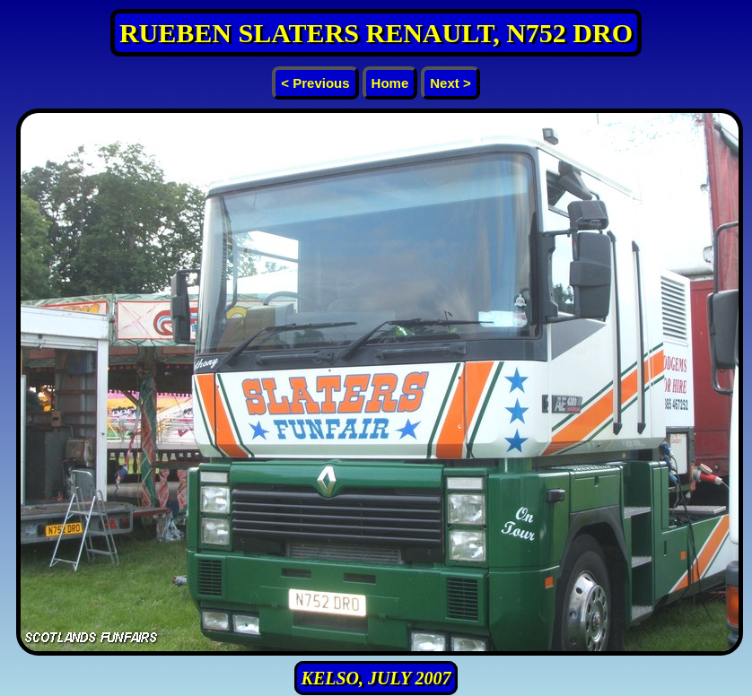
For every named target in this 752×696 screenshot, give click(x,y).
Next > (450, 83)
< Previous (315, 83)
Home (390, 83)
